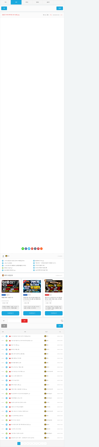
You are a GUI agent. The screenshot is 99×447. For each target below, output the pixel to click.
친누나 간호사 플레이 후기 (16, 375)
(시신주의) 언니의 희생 (16, 428)
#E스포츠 (8, 308)
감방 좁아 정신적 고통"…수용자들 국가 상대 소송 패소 (22, 437)
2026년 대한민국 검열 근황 (41, 267)
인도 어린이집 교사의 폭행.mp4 (18, 371)
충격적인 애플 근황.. (15, 349)
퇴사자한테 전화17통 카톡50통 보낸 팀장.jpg (21, 424)
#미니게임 (33, 306)
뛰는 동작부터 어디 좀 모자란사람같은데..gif (20, 393)
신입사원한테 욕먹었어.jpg (9, 270)
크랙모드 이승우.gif (8, 267)
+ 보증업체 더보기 (58, 275)
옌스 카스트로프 (8, 263)
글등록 (60, 8)
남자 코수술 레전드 (15, 380)
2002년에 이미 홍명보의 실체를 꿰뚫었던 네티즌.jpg (16, 265)
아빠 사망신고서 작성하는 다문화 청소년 (19, 411)
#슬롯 (12, 306)
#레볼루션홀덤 (14, 308)
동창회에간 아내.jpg (39, 260)
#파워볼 (3, 306)
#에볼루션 (8, 306)
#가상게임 (56, 306)
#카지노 (37, 306)
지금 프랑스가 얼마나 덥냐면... (17, 433)
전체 (4, 325)
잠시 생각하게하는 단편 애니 (17, 415)
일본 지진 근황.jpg (15, 345)
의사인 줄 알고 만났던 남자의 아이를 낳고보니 (15, 260)
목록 (4, 8)
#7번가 (25, 306)
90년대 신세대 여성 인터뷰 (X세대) (18, 402)
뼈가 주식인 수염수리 (15, 420)
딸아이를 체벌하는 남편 (16, 362)
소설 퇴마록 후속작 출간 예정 (41, 270)
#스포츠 (15, 306)
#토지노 (52, 306)
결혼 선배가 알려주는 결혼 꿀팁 (17, 353)
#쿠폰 (52, 309)
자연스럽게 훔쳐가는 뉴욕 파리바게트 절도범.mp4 (21, 340)
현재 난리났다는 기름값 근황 (17, 367)
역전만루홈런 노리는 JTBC (16, 398)
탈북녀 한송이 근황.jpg (16, 384)
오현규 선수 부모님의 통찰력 (17, 406)
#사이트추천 (33, 308)
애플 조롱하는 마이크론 (16, 358)
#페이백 (48, 309)
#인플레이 (49, 308)
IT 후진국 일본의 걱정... (40, 265)
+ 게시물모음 (59, 256)
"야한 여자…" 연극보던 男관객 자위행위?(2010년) (46, 263)
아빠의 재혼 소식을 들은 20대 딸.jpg (19, 389)
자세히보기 (10, 313)
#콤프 (53, 308)
